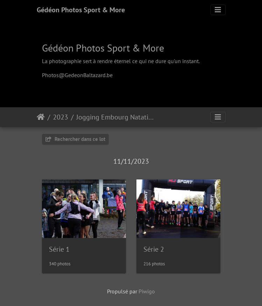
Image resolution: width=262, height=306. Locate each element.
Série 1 (59, 249)
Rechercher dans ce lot (75, 139)
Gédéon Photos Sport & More (81, 9)
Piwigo (147, 291)
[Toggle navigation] (218, 10)
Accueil (41, 117)
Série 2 (153, 249)
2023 (60, 117)
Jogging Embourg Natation (116, 117)
